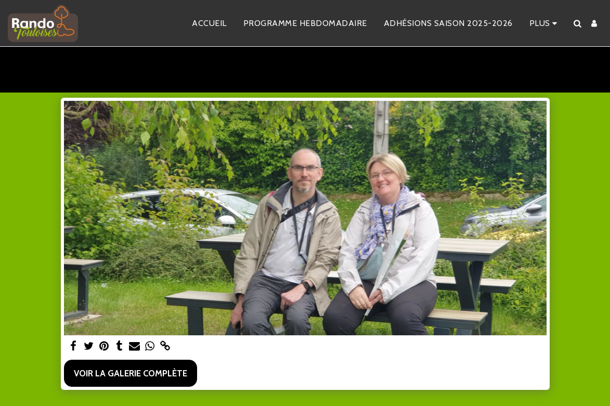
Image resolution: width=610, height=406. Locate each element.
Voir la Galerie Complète (130, 373)
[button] (577, 23)
